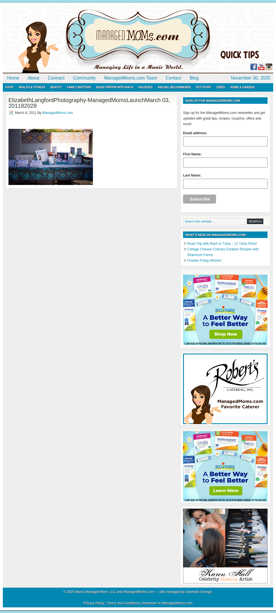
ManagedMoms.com (67, 39)
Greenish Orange (199, 592)
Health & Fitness (32, 87)
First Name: (225, 159)
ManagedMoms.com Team (130, 78)
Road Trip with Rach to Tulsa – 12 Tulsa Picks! (222, 244)
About (33, 78)
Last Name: (225, 181)
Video (220, 87)
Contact (173, 78)
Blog (194, 78)
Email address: (225, 138)
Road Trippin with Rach (114, 87)
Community (84, 78)
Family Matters (79, 87)
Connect (56, 78)
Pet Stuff (203, 87)
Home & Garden (242, 87)
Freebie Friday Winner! (204, 261)
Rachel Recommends (174, 87)
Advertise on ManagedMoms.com (167, 603)
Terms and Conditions (123, 603)
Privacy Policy (93, 603)
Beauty (56, 87)
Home (13, 78)
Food (9, 87)
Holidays (145, 87)
